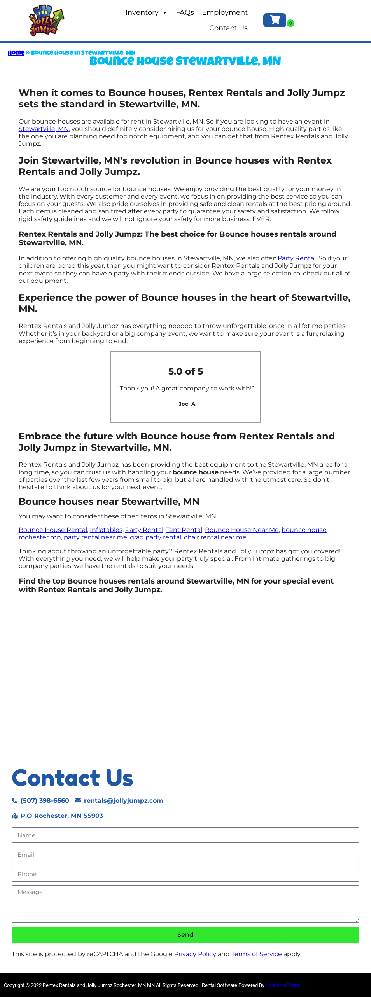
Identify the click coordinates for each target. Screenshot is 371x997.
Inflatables (106, 529)
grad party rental (155, 537)
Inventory (147, 12)
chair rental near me (215, 537)
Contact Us (228, 28)
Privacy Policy (195, 954)
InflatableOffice (282, 985)
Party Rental (297, 258)
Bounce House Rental (53, 529)
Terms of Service (256, 954)
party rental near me (95, 537)
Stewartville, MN (44, 128)
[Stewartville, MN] (185, 681)
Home (16, 54)
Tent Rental (184, 529)
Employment (225, 12)
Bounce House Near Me (242, 529)
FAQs (185, 12)
